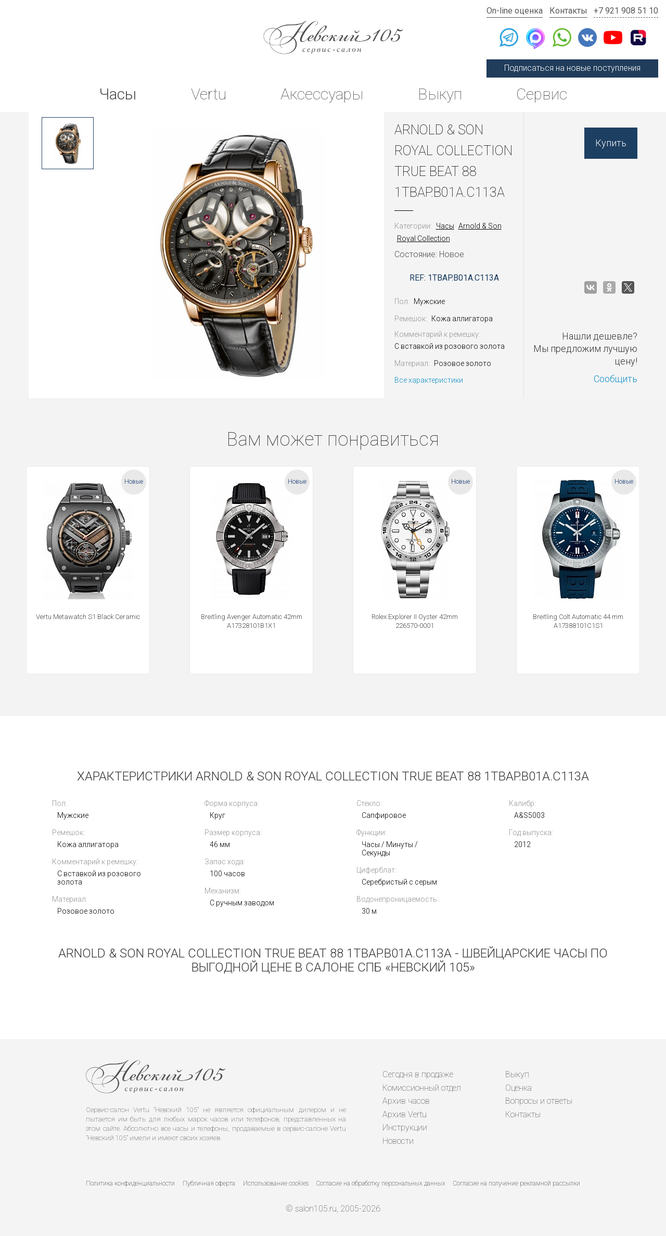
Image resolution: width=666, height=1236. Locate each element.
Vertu (208, 94)
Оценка (518, 1088)
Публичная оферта (209, 1183)
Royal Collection (423, 238)
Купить (610, 142)
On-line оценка (514, 11)
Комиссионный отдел (421, 1088)
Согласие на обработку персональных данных (380, 1183)
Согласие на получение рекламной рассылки (516, 1183)
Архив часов (406, 1101)
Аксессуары (321, 94)
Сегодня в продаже (417, 1074)
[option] (68, 143)
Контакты (568, 11)
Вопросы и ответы (538, 1101)
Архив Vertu (404, 1114)
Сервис (541, 94)
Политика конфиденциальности (130, 1183)
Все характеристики (428, 380)
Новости (398, 1141)
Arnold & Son (480, 226)
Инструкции (404, 1127)
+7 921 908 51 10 (626, 11)
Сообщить (615, 378)
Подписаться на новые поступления (572, 68)
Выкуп (440, 94)
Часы (117, 94)
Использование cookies (276, 1183)
